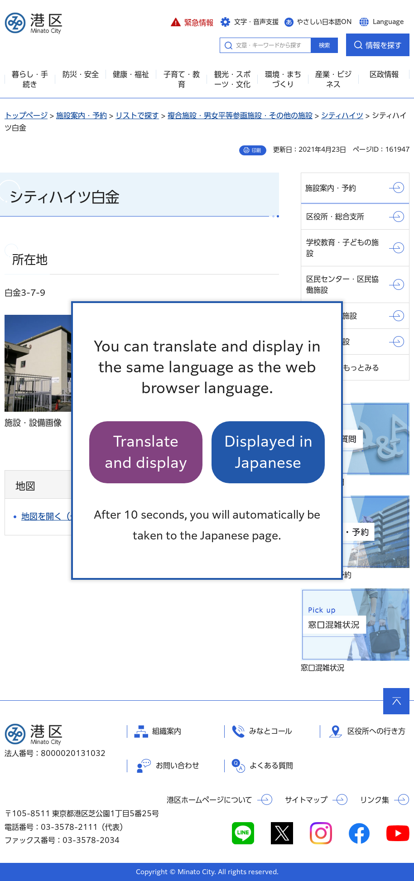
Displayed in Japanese (268, 451)
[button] (192, 21)
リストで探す (137, 115)
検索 (324, 45)
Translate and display (146, 451)
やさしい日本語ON (324, 22)
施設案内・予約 (81, 115)
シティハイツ (342, 115)
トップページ (26, 115)
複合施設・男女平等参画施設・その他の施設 (240, 115)
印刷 (256, 150)
